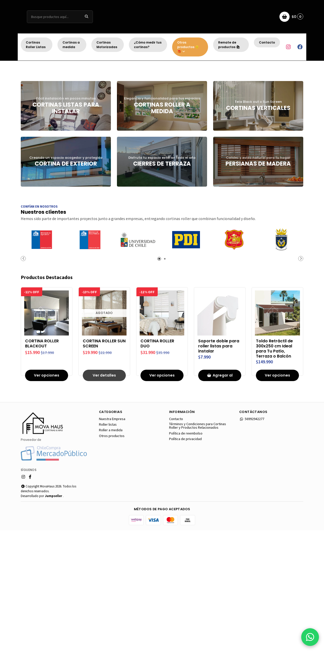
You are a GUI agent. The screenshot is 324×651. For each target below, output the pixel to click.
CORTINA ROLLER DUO (157, 464)
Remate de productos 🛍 (229, 44)
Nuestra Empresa (112, 539)
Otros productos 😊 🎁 (188, 47)
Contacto (267, 42)
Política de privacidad (185, 559)
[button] (142, 170)
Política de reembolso (185, 554)
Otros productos (112, 556)
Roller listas (108, 545)
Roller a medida (111, 551)
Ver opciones (46, 496)
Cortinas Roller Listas (36, 44)
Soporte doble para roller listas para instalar (218, 466)
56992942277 (251, 539)
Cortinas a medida (71, 44)
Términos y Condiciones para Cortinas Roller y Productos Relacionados (197, 546)
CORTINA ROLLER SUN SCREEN (104, 464)
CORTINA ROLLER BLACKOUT (42, 464)
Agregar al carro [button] (220, 498)
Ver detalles (104, 496)
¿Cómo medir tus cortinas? (147, 44)
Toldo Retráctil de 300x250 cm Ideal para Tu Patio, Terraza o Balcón (274, 469)
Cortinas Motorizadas (106, 44)
